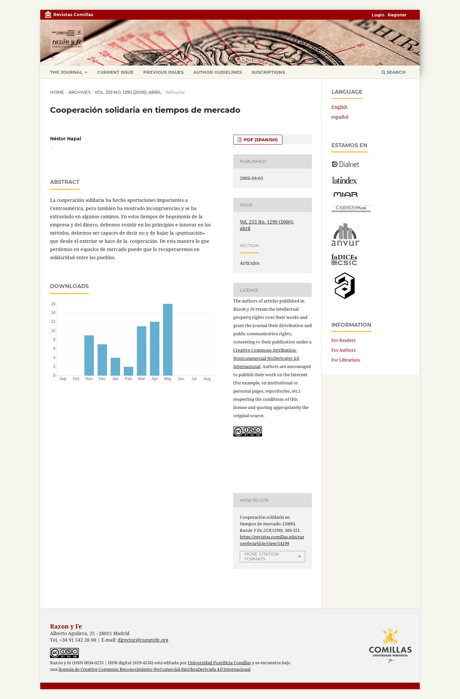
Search (393, 72)
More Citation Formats (261, 556)
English (339, 107)
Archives (79, 92)
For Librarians (345, 360)
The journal (67, 72)
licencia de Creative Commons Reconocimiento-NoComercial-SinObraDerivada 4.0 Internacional (155, 669)
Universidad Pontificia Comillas (219, 663)
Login (378, 14)
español (339, 117)
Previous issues (163, 72)
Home (57, 92)
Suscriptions (268, 72)
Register (397, 14)
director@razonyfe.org (143, 640)
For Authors (343, 350)
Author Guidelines (217, 72)
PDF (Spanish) (260, 139)
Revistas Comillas (73, 14)
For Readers (343, 340)
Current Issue (115, 72)
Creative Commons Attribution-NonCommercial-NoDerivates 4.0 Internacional (266, 358)
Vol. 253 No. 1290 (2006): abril (128, 92)
